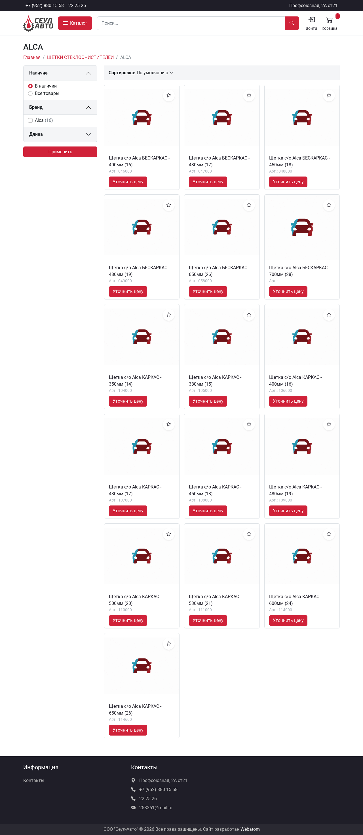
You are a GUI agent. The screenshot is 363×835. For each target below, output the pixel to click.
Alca (44, 120)
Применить (60, 151)
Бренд (36, 107)
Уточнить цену (128, 181)
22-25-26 (77, 5)
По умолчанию (155, 72)
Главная (32, 57)
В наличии (46, 86)
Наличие (38, 73)
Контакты (33, 780)
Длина (36, 134)
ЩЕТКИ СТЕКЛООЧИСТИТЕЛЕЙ (80, 57)
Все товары (47, 93)
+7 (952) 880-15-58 (45, 5)
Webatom (250, 829)
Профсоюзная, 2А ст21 (313, 5)
